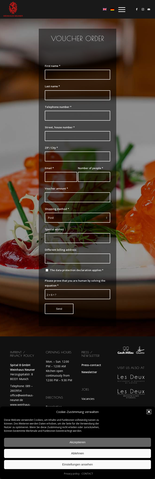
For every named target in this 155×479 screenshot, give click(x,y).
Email (49, 168)
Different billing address (60, 250)
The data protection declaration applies (76, 270)
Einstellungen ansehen (77, 464)
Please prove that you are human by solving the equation (75, 283)
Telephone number (58, 107)
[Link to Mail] (149, 9)
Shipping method (57, 209)
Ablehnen (77, 453)
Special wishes (54, 229)
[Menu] (119, 9)
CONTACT (87, 473)
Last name (52, 86)
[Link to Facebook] (137, 9)
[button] (149, 412)
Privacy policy (72, 473)
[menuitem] (119, 9)
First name (52, 66)
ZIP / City (51, 147)
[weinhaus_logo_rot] (13, 9)
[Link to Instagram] (143, 9)
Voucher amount (56, 188)
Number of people (90, 168)
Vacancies (88, 399)
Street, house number (60, 127)
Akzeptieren (77, 442)
